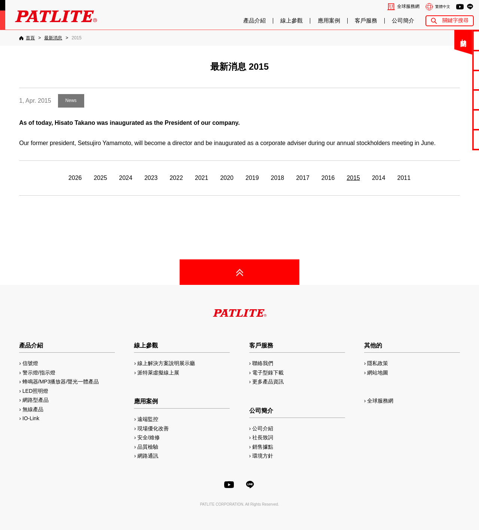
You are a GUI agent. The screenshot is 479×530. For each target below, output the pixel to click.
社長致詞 (262, 437)
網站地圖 (377, 373)
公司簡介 (403, 21)
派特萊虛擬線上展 (158, 373)
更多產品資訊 (268, 382)
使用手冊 (453, 80)
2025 (100, 178)
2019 (252, 178)
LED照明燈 (35, 391)
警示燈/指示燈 (38, 373)
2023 (151, 178)
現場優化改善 (153, 428)
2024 (125, 178)
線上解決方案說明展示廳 (166, 363)
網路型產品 (453, 139)
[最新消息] (53, 37)
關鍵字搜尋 (455, 20)
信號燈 (30, 363)
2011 (404, 178)
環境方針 (262, 456)
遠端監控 (147, 419)
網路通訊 (147, 456)
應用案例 (329, 21)
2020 (227, 178)
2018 (277, 178)
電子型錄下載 (453, 60)
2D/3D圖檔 (453, 99)
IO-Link (30, 418)
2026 (75, 178)
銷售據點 (262, 447)
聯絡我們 (453, 40)
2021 (201, 178)
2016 (328, 178)
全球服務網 (408, 6)
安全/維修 (148, 437)
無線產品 (32, 409)
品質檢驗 (147, 447)
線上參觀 (291, 21)
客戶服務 (366, 21)
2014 (378, 178)
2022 (176, 178)
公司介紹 (262, 428)
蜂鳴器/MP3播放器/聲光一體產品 (60, 382)
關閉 (419, 43)
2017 (302, 178)
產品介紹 (254, 21)
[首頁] (27, 37)
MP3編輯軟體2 (453, 119)
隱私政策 (377, 363)
